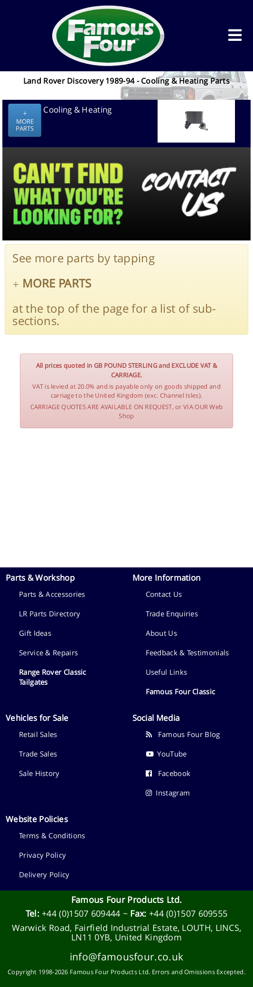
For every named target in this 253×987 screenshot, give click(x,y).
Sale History (39, 773)
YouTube (166, 753)
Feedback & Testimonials (187, 652)
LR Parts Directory (49, 613)
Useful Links (166, 672)
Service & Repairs (48, 652)
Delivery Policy (44, 874)
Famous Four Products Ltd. (126, 899)
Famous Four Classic (181, 691)
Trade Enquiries (172, 613)
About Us (161, 633)
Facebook (168, 773)
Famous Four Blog (183, 734)
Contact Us (164, 594)
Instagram (168, 792)
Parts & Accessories (52, 594)
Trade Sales (38, 753)
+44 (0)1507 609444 (81, 913)
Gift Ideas (35, 633)
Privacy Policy (42, 855)
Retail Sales (38, 734)
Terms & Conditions (52, 835)
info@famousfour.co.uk (126, 956)
